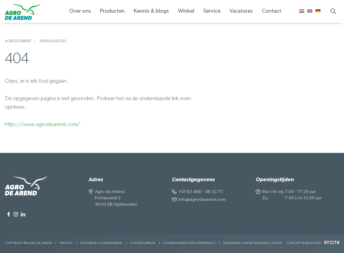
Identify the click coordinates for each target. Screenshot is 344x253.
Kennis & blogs (52, 41)
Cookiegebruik (142, 243)
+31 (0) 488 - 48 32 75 (200, 191)
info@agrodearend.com (202, 199)
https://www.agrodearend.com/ (42, 124)
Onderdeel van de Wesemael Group (252, 243)
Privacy (66, 243)
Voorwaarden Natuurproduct (189, 243)
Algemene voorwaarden (101, 243)
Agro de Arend (18, 41)
